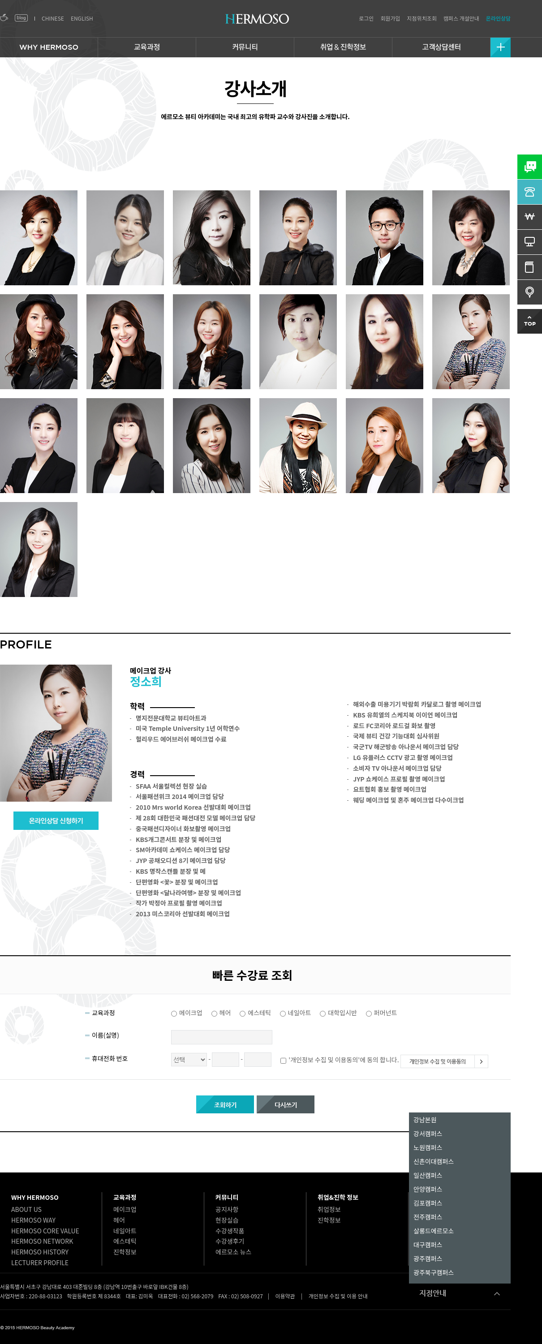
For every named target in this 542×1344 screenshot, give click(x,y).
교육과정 (103, 1012)
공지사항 (227, 1209)
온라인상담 (498, 18)
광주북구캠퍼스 (433, 1272)
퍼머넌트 (385, 1012)
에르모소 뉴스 (233, 1251)
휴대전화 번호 (110, 1058)
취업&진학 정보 (338, 1197)
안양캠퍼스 (427, 1189)
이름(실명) (105, 1035)
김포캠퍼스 (427, 1202)
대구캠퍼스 (427, 1244)
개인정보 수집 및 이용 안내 (338, 1296)
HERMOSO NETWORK (42, 1241)
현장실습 (227, 1219)
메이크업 (190, 1012)
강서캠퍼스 (427, 1133)
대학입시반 (342, 1012)
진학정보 (125, 1251)
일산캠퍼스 (427, 1175)
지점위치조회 (422, 18)
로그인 (366, 18)
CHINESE (53, 18)
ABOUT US (26, 1209)
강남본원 (425, 1119)
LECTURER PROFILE (40, 1262)
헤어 (225, 1012)
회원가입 (390, 18)
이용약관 (285, 1296)
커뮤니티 (227, 1197)
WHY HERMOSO (35, 1197)
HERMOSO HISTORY (40, 1251)
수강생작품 (229, 1230)
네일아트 (299, 1012)
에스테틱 (259, 1012)
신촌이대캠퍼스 (433, 1161)
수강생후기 (229, 1241)
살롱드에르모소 (433, 1230)
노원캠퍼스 (427, 1147)
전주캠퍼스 (427, 1216)
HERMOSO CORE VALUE (45, 1230)
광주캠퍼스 (427, 1258)
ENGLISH (82, 18)
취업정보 (329, 1209)
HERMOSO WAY (33, 1219)
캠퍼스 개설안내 (461, 18)
